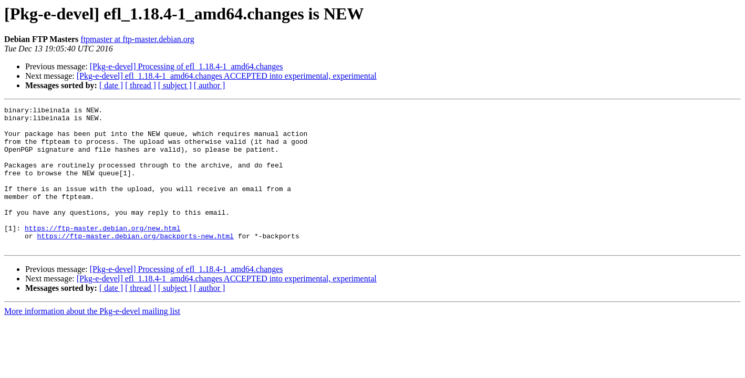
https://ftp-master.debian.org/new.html (102, 253)
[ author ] (209, 85)
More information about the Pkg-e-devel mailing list (92, 339)
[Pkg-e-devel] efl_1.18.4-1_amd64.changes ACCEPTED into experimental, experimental (227, 75)
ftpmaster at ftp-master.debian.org (137, 39)
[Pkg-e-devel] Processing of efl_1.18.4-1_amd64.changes (186, 66)
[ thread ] (140, 85)
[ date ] (111, 85)
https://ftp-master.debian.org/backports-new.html (135, 262)
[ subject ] (175, 85)
